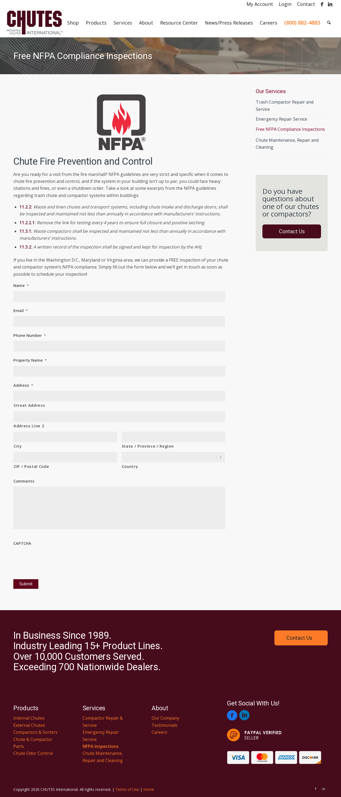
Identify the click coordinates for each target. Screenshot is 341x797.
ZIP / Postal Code (31, 466)
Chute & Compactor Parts (32, 742)
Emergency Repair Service (281, 119)
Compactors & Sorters (35, 732)
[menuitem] (260, 4)
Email (20, 310)
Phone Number (29, 335)
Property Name (30, 360)
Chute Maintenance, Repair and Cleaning (287, 143)
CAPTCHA (22, 543)
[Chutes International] (35, 23)
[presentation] (53, 559)
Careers (159, 732)
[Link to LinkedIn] (330, 4)
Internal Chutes (28, 718)
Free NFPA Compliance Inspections (82, 55)
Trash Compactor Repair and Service (285, 105)
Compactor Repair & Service (103, 721)
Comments (23, 481)
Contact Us (292, 231)
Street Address (29, 405)
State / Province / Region (148, 446)
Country (130, 466)
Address (23, 385)
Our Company (165, 718)
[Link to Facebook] (322, 4)
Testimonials (164, 725)
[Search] (329, 23)
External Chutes (29, 725)
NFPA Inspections (101, 746)
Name (21, 285)
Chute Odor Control (33, 753)
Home (148, 789)
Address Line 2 (29, 425)
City (18, 446)
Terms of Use (127, 789)
